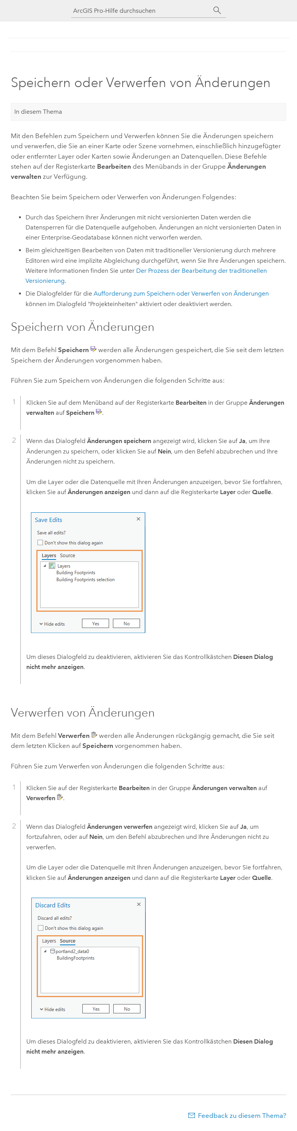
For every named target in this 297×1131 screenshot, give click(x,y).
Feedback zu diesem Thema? (242, 1115)
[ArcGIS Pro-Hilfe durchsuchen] (140, 10)
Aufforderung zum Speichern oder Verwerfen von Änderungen (181, 293)
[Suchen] (217, 10)
